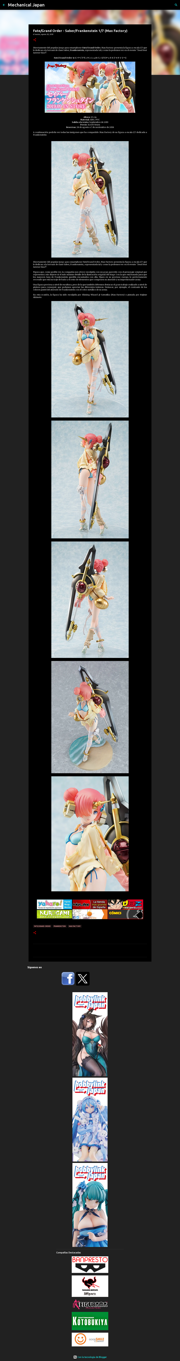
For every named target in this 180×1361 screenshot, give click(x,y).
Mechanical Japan (26, 4)
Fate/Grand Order (42, 926)
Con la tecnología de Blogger (90, 1357)
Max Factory (75, 926)
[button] (34, 40)
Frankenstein (60, 926)
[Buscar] (176, 5)
